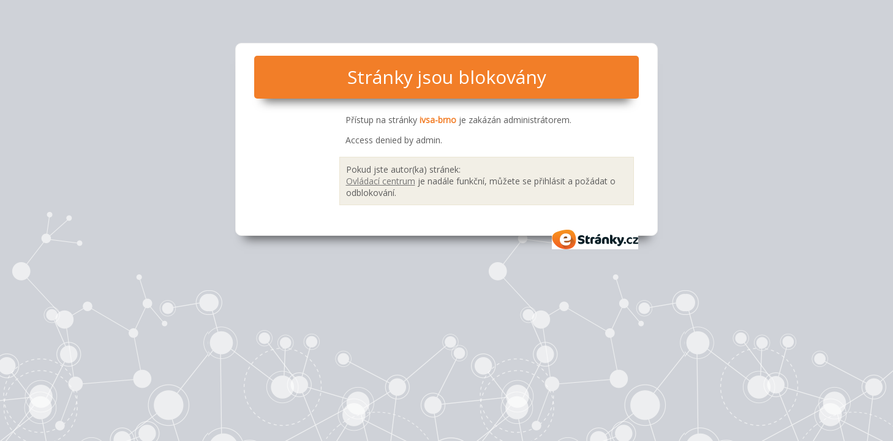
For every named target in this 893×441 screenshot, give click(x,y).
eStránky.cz (595, 239)
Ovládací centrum (380, 181)
